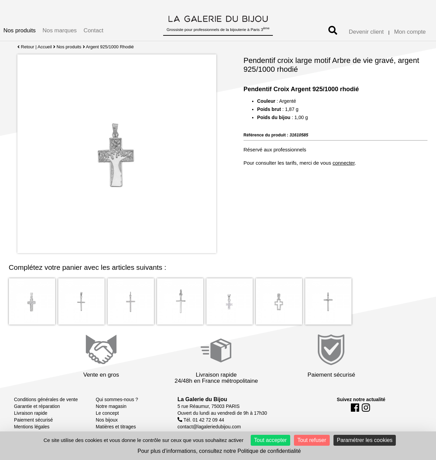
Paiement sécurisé (33, 420)
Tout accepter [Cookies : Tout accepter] (270, 440)
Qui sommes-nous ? (117, 399)
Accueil (44, 46)
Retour (25, 46)
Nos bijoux (107, 420)
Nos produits (19, 30)
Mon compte (410, 32)
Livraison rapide (30, 413)
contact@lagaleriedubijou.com (209, 426)
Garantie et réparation (37, 406)
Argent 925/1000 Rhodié (110, 46)
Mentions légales (31, 426)
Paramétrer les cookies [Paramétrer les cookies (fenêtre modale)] (365, 440)
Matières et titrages (116, 426)
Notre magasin (111, 406)
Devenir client (366, 32)
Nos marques (60, 30)
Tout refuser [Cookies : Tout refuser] (311, 440)
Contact (93, 30)
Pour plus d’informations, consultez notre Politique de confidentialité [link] (219, 451)
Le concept (107, 413)
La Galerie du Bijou (202, 399)
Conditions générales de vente (46, 399)
